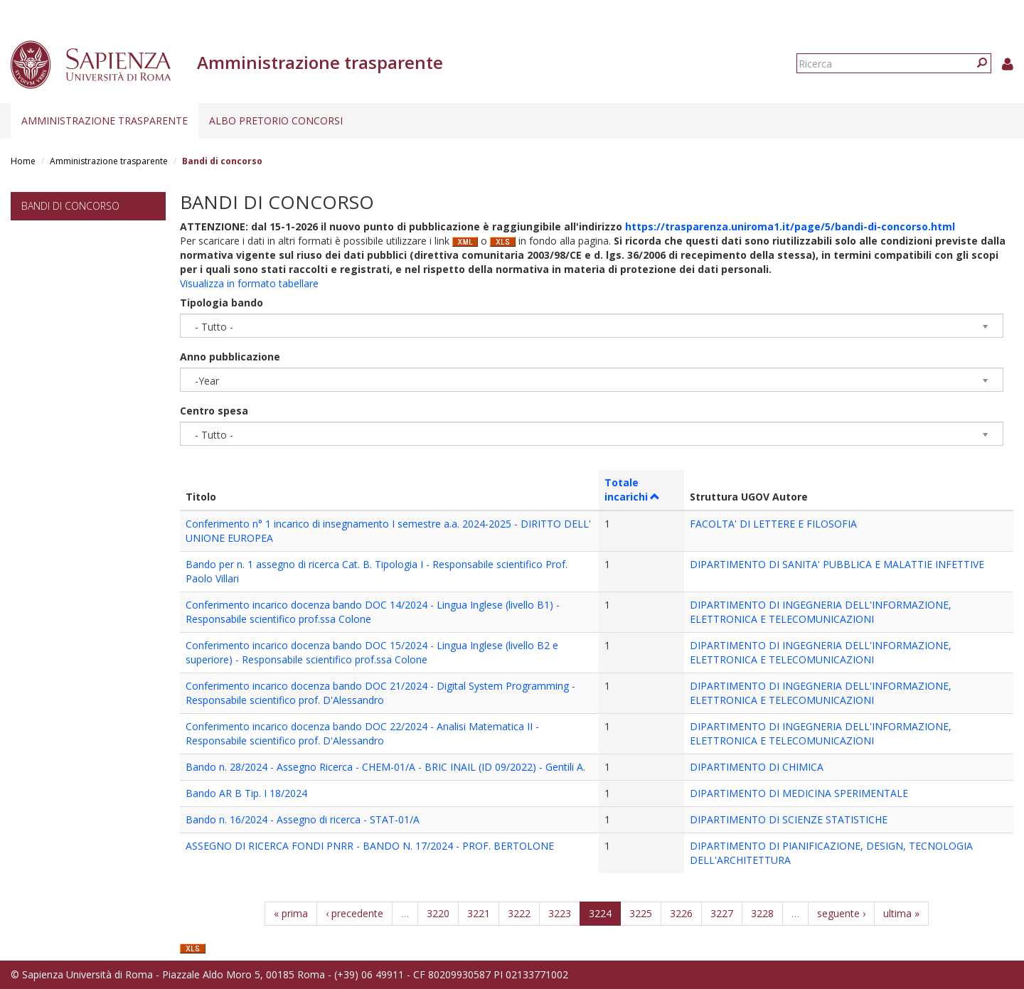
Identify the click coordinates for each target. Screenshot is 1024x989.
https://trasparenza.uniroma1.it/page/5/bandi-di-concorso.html (790, 226)
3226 (681, 913)
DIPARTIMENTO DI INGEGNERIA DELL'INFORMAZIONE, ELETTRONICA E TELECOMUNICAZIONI (820, 612)
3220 (438, 913)
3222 (519, 913)
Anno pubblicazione (230, 356)
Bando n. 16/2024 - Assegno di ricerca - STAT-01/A (303, 819)
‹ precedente (354, 913)
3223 (559, 913)
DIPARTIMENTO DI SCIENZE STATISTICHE (788, 819)
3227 (721, 913)
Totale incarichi (632, 489)
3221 (478, 913)
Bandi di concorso (70, 206)
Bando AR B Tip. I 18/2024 (246, 793)
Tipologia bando (221, 302)
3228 (762, 913)
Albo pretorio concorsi (276, 120)
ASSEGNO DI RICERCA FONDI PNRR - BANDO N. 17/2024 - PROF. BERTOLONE (370, 845)
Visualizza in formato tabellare (249, 283)
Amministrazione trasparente (104, 120)
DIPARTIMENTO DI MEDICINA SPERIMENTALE (799, 793)
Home (23, 161)
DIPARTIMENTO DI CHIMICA (756, 767)
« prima (291, 913)
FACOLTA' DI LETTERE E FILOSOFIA (773, 523)
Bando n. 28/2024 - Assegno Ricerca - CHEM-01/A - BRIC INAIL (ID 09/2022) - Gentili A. (385, 767)
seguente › (841, 913)
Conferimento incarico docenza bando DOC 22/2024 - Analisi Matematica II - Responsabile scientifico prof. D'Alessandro (362, 733)
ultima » (901, 913)
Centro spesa (214, 410)
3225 (640, 913)
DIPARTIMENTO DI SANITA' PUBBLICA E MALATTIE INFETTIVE (837, 564)
